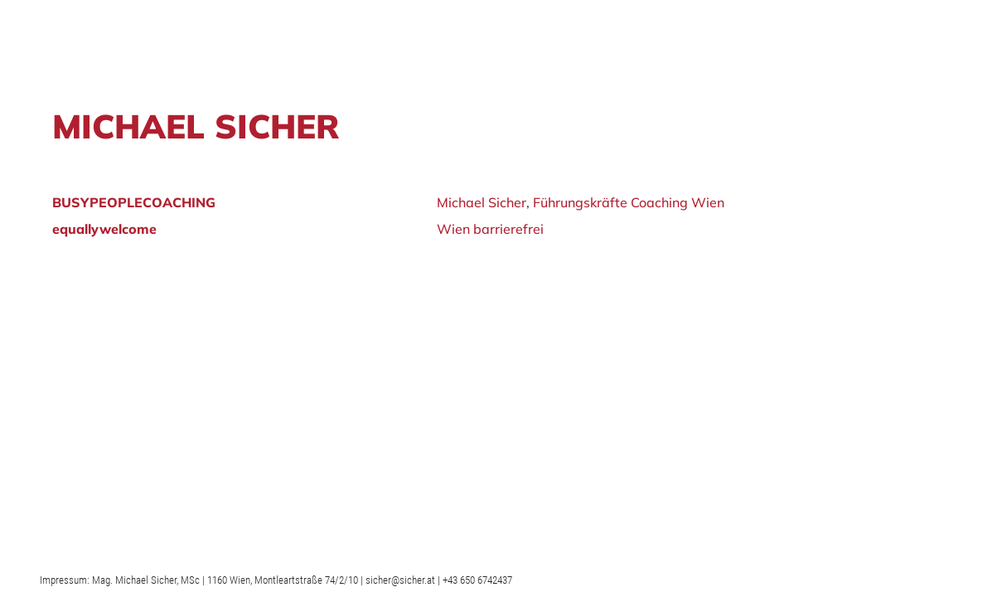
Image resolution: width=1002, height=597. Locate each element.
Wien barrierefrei (490, 229)
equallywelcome (104, 229)
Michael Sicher (481, 202)
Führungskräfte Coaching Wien (628, 202)
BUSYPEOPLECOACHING (133, 202)
